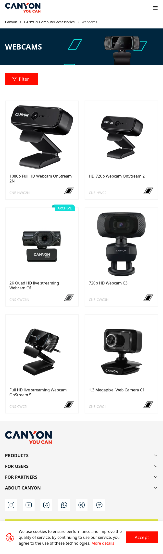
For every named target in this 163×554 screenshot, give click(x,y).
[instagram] (11, 505)
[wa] (64, 505)
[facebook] (46, 505)
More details (102, 543)
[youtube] (29, 505)
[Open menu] (155, 8)
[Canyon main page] (22, 8)
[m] (99, 505)
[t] (82, 505)
